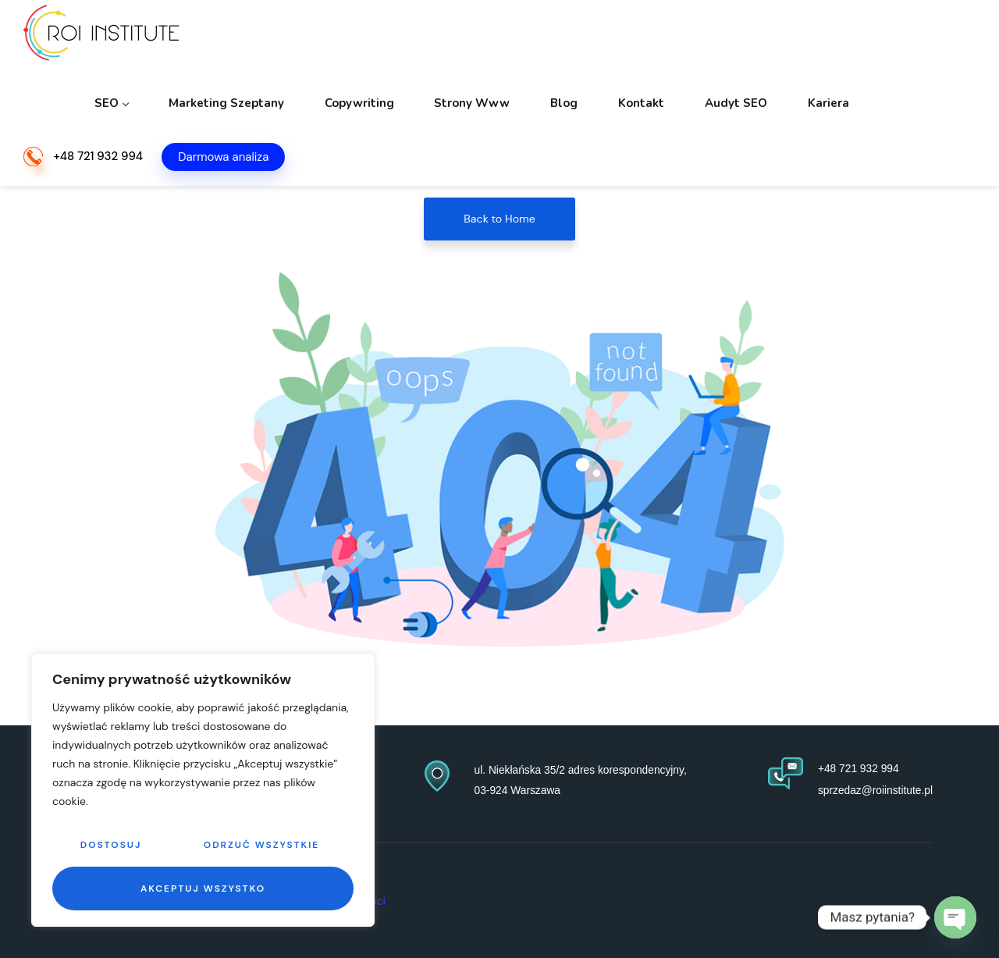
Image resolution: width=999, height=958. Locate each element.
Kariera (856, 39)
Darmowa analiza (223, 107)
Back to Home (499, 219)
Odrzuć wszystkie (261, 845)
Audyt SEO (781, 39)
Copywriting (472, 39)
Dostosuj (111, 845)
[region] (203, 790)
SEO (259, 39)
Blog (643, 39)
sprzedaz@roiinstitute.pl (870, 789)
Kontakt (704, 39)
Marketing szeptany (356, 39)
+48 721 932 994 (98, 107)
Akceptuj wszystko (202, 888)
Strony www (568, 39)
